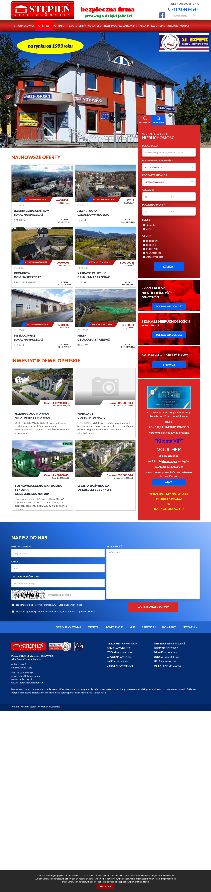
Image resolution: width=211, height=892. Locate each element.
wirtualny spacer (153, 256)
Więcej (169, 482)
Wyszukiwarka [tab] (144, 120)
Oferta (93, 627)
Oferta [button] (45, 25)
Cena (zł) (148, 189)
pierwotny (150, 225)
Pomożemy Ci (156, 292)
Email (14, 561)
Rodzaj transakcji (154, 175)
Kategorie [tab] (158, 120)
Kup (132, 627)
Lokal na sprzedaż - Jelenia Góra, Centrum (42, 195)
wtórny (148, 229)
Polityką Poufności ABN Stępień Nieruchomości (58, 604)
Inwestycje (110, 26)
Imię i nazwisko (21, 546)
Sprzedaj (149, 627)
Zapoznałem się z (47, 604)
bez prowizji (150, 248)
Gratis (73, 26)
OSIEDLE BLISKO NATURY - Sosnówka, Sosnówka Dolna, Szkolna (42, 475)
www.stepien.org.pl (21, 679)
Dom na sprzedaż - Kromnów (42, 257)
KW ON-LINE (158, 26)
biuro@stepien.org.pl (29, 675)
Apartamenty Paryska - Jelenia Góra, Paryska (42, 403)
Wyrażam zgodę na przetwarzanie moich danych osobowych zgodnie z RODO (53, 611)
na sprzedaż (169, 643)
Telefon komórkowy (25, 576)
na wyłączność (152, 252)
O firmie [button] (60, 26)
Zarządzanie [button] (128, 26)
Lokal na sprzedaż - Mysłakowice (42, 319)
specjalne (149, 244)
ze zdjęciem (150, 240)
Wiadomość (114, 546)
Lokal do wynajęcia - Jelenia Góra (105, 195)
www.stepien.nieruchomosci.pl (27, 682)
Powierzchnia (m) (154, 204)
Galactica (55, 706)
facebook (162, 15)
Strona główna (24, 26)
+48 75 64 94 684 (183, 9)
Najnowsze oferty (36, 157)
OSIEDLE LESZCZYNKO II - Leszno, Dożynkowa (105, 475)
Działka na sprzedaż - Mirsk (105, 319)
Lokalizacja (150, 145)
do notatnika (64, 221)
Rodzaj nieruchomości (157, 160)
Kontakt (185, 26)
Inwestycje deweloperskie (45, 360)
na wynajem (121, 643)
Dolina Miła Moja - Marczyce (105, 403)
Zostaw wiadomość (168, 306)
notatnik (172, 26)
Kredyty (144, 26)
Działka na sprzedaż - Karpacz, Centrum (105, 257)
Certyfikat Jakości (90, 26)
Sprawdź (169, 364)
